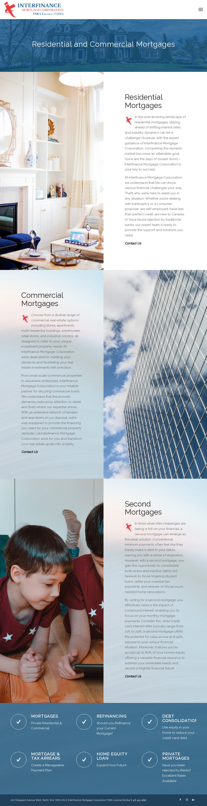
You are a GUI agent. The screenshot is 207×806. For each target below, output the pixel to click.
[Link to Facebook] (180, 800)
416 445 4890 (139, 800)
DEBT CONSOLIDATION (180, 718)
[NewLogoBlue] (34, 9)
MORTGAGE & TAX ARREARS (45, 756)
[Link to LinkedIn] (193, 800)
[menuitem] (200, 9)
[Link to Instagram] (187, 800)
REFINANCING (111, 716)
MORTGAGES (44, 716)
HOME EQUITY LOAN (112, 756)
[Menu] (200, 9)
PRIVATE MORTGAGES (175, 756)
